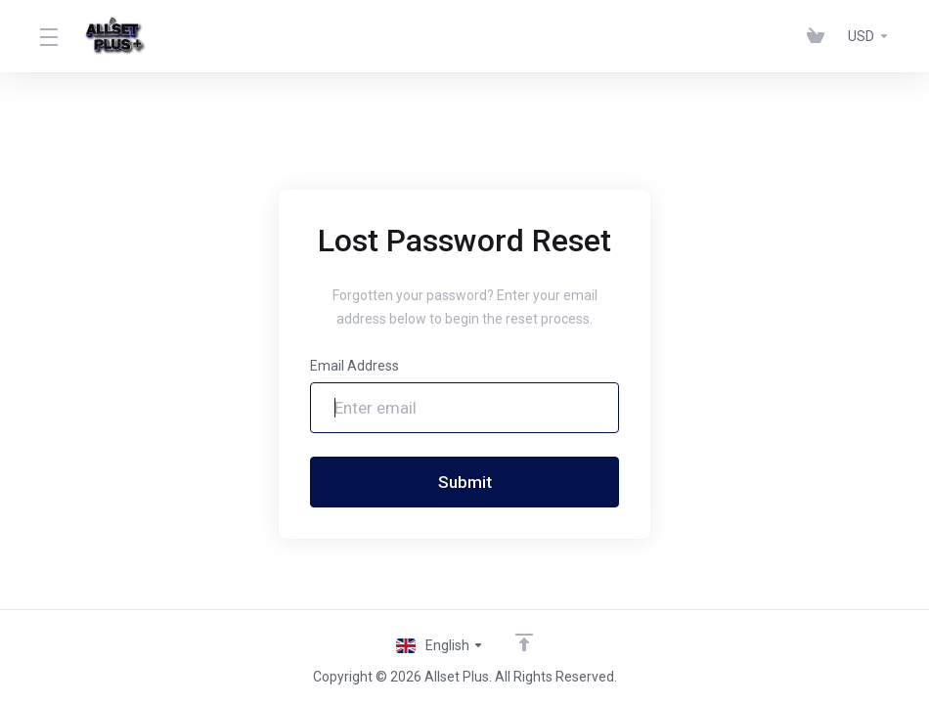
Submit (465, 482)
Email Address (354, 366)
